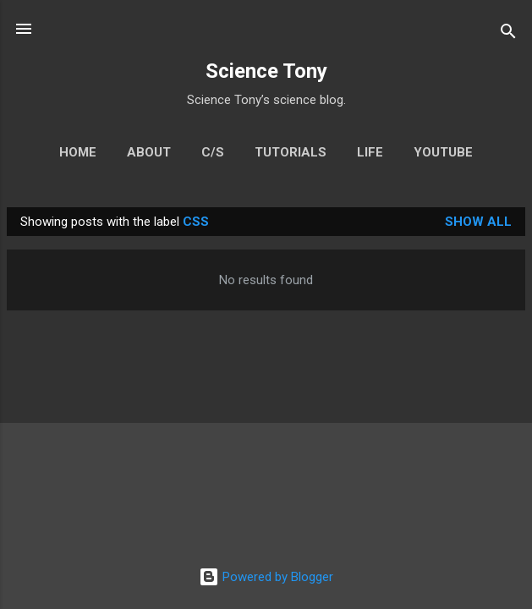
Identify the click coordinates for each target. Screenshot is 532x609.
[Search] (508, 34)
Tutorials (290, 152)
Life (370, 152)
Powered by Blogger (266, 576)
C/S (212, 152)
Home (77, 152)
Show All (478, 221)
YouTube (443, 152)
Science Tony (266, 71)
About (149, 152)
